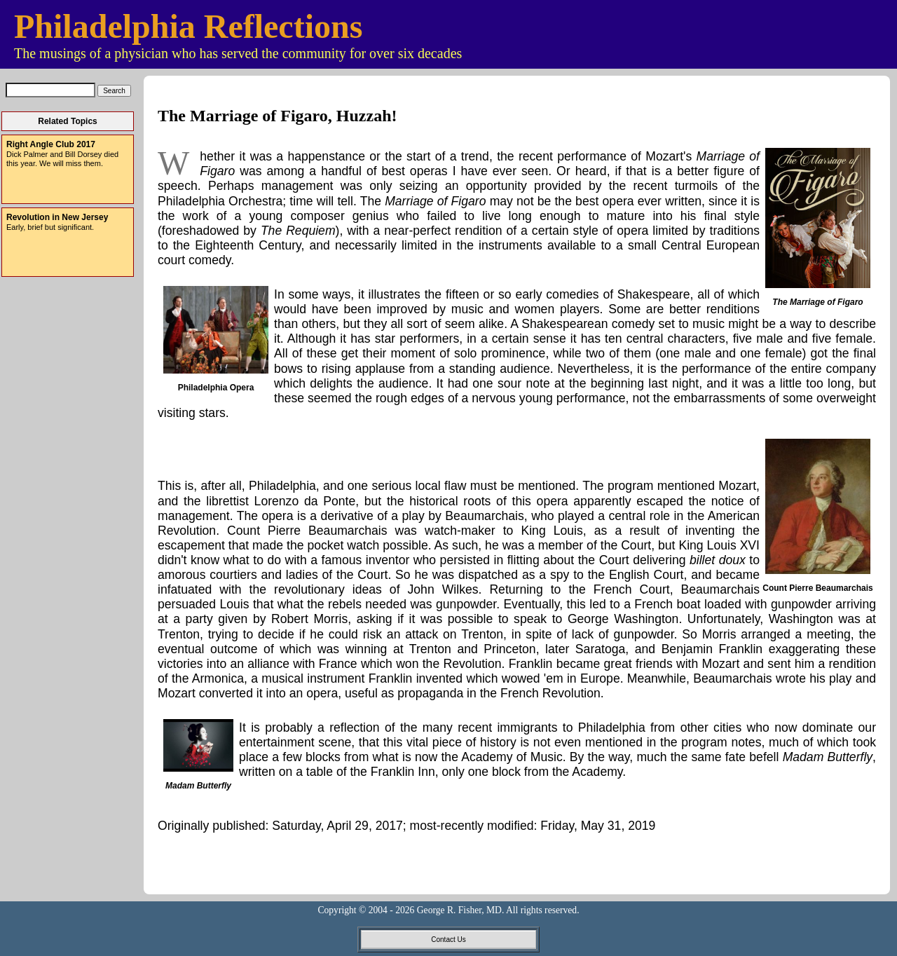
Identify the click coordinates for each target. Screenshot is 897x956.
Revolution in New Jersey (57, 217)
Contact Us (448, 939)
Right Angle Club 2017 (50, 144)
